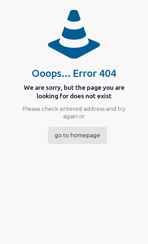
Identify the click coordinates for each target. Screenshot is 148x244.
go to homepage (77, 135)
